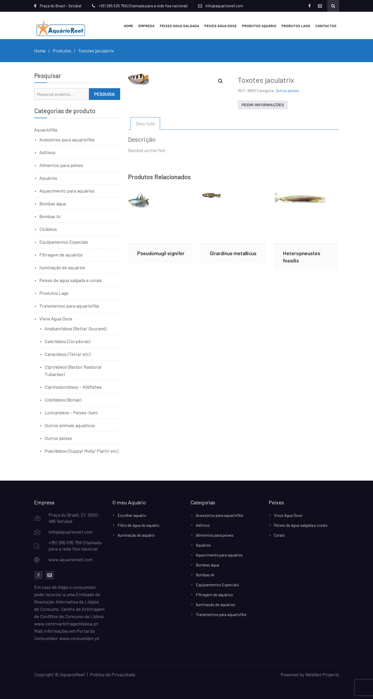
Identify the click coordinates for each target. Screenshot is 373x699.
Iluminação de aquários (62, 267)
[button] (220, 81)
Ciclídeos (48, 229)
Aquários (48, 178)
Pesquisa (104, 94)
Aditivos (47, 152)
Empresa (146, 25)
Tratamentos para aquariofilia (69, 306)
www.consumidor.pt (79, 638)
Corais (279, 535)
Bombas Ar (50, 216)
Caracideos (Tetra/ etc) (67, 354)
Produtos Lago (296, 25)
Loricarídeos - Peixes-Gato (71, 412)
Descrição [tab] (145, 123)
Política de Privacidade (112, 674)
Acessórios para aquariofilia (66, 139)
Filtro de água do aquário (138, 525)
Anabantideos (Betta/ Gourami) (75, 328)
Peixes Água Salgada (179, 25)
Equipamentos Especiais (63, 242)
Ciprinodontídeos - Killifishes (73, 387)
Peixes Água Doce (220, 25)
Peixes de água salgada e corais (70, 280)
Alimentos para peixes (61, 165)
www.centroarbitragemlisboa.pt (66, 623)
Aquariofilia (45, 130)
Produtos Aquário (259, 25)
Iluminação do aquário (136, 535)
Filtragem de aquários (61, 255)
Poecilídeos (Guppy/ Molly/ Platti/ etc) (81, 451)
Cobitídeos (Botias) (63, 400)
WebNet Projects (322, 674)
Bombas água (52, 203)
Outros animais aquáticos (70, 425)
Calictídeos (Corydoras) (67, 341)
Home (128, 25)
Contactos (326, 25)
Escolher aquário (132, 515)
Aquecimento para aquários (66, 191)
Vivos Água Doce (55, 318)
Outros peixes (287, 90)
